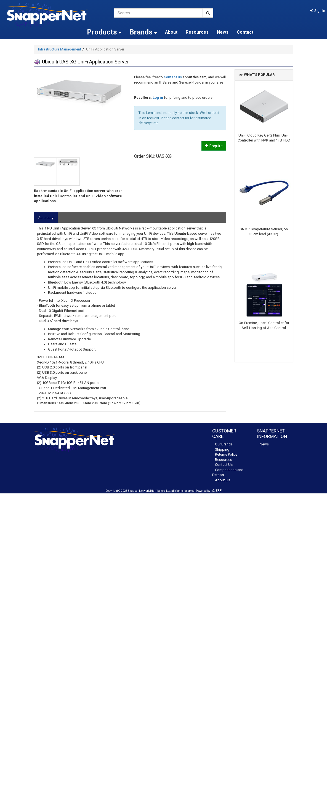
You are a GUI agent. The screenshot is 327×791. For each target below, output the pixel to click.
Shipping (222, 449)
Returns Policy (226, 454)
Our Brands (224, 444)
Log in (158, 97)
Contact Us (224, 465)
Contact (245, 32)
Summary (45, 218)
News (222, 32)
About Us (222, 480)
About (171, 32)
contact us (173, 77)
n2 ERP (216, 490)
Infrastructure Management (59, 49)
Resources (197, 32)
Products (104, 32)
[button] (317, 11)
